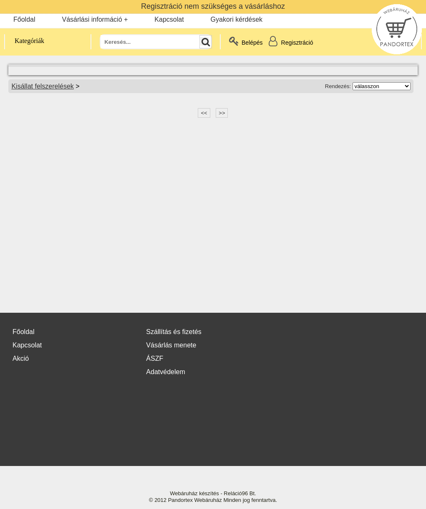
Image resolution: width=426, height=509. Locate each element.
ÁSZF (154, 358)
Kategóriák (24, 40)
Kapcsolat (169, 19)
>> (222, 113)
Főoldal (24, 19)
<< (204, 113)
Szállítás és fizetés (174, 331)
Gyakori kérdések (237, 19)
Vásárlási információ (92, 19)
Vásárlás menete (171, 345)
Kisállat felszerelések (42, 86)
